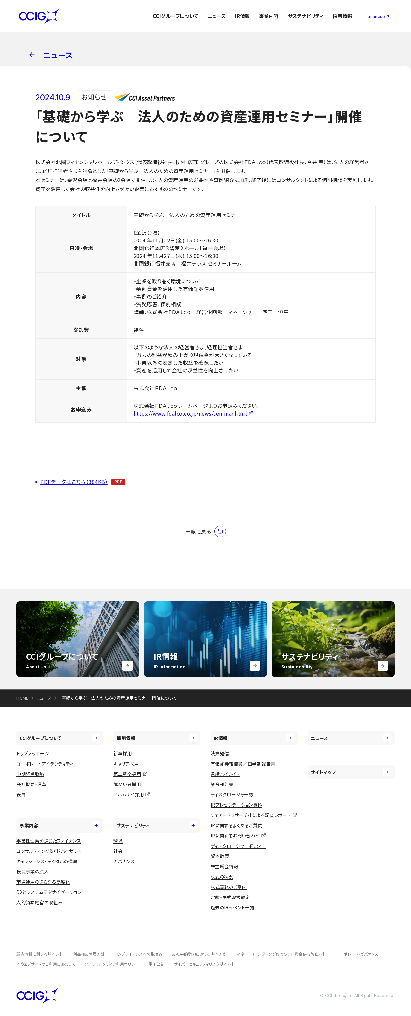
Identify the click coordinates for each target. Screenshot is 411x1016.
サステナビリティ (306, 16)
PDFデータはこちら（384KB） (74, 482)
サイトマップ (351, 772)
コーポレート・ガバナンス (357, 954)
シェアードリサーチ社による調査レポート (251, 815)
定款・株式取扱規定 (230, 897)
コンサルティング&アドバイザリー (49, 851)
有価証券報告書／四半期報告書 (243, 763)
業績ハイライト (225, 774)
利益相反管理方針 (89, 954)
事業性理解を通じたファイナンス (48, 840)
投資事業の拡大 (32, 871)
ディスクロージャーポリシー (238, 846)
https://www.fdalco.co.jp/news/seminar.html (190, 413)
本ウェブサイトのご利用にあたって (45, 964)
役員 (21, 794)
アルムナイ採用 (128, 794)
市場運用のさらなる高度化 (43, 882)
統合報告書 (222, 784)
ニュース (216, 16)
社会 (118, 851)
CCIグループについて (175, 16)
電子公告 (156, 964)
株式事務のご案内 (229, 887)
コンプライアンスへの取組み (138, 954)
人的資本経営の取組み (39, 902)
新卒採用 (122, 753)
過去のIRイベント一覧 (233, 907)
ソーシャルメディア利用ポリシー (112, 964)
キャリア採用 (126, 763)
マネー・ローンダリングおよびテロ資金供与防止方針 (282, 954)
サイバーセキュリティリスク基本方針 (204, 964)
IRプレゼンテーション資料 (236, 804)
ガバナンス (124, 861)
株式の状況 (222, 876)
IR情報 (242, 16)
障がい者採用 (127, 784)
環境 (118, 840)
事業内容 (269, 16)
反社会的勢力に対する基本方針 (199, 954)
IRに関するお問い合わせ (235, 835)
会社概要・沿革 (31, 784)
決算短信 (220, 753)
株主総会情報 (225, 866)
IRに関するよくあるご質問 (236, 825)
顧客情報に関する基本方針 (39, 954)
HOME (22, 698)
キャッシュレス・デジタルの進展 (46, 861)
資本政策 (220, 856)
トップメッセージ (32, 753)
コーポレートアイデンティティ (45, 763)
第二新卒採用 (127, 774)
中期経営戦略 (30, 774)
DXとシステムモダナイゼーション (48, 892)
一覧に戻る (205, 531)
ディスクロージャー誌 (232, 794)
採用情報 (343, 16)
